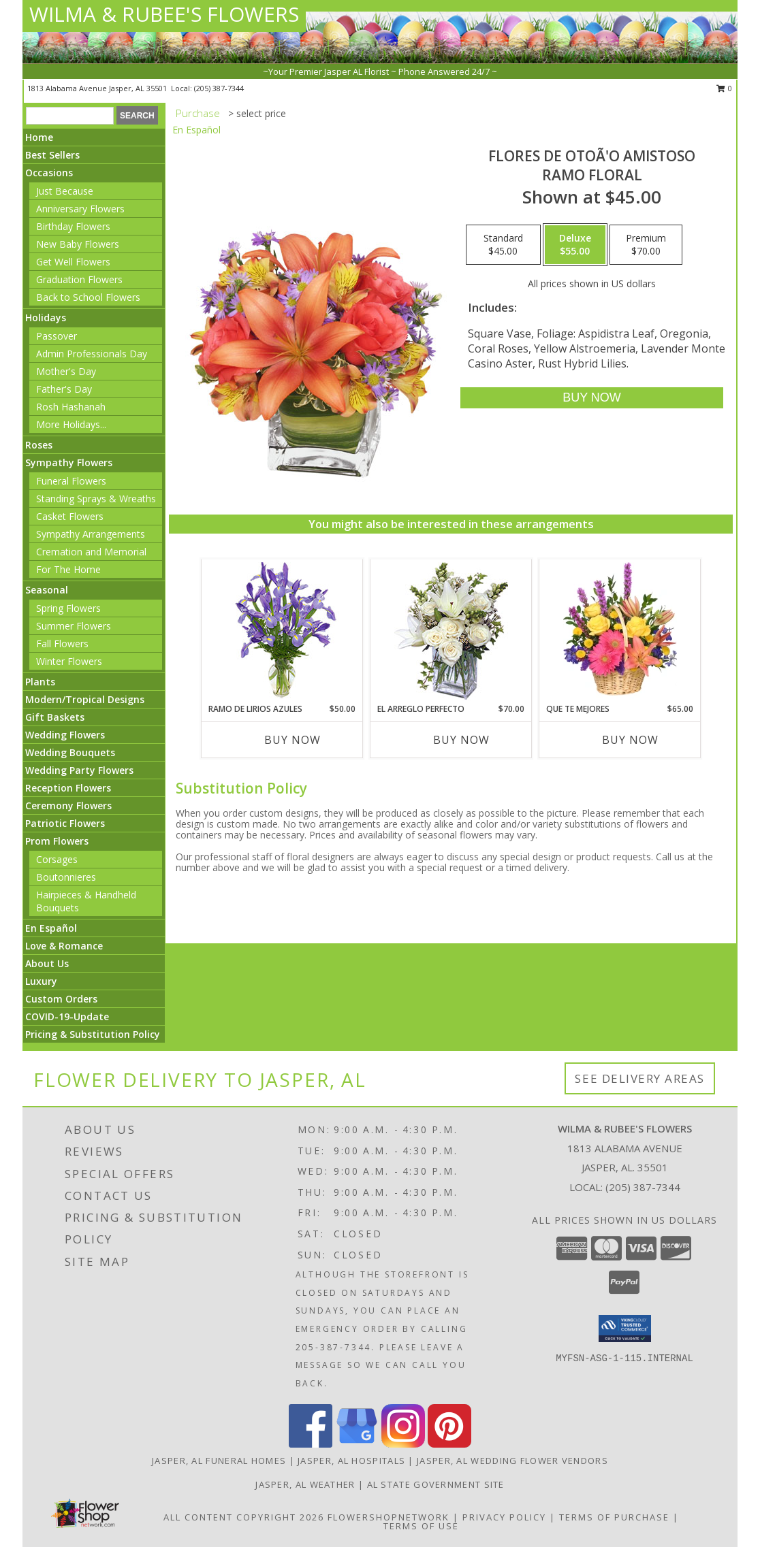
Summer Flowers (73, 625)
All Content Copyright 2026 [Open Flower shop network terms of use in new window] (243, 1517)
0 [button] (724, 88)
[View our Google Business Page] (357, 1443)
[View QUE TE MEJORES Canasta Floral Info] (620, 631)
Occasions (49, 172)
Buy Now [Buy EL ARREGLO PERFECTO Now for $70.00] (461, 739)
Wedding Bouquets (70, 752)
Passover (56, 335)
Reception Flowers (68, 787)
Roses (38, 444)
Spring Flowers (68, 608)
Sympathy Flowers (68, 462)
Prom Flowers (57, 840)
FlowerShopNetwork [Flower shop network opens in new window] (388, 1517)
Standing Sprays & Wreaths (96, 498)
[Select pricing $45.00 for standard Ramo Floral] (503, 245)
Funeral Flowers (71, 480)
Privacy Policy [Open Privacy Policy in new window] (504, 1517)
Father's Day (64, 388)
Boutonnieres (66, 876)
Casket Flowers (70, 516)
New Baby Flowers (77, 244)
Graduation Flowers (79, 279)
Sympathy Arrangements (90, 533)
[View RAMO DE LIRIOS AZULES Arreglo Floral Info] (282, 631)
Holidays (45, 317)
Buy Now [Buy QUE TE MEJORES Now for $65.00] (630, 739)
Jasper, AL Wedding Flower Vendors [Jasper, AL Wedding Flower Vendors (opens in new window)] (512, 1460)
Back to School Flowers (88, 297)
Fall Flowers (62, 643)
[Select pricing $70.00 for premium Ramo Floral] (646, 245)
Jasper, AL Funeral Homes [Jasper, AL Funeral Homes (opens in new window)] (219, 1460)
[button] (625, 1328)
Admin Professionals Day (91, 353)
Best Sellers (52, 154)
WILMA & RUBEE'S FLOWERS (164, 13)
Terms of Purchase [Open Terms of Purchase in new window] (614, 1517)
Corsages (57, 859)
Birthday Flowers (73, 226)
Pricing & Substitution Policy (92, 1034)
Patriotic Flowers (65, 823)
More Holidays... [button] (71, 424)
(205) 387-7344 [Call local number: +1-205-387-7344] (219, 88)
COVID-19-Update (67, 1016)
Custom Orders (61, 998)
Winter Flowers (69, 661)
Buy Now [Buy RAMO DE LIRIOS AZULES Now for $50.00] (292, 739)
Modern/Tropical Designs (84, 699)
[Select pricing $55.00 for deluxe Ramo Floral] (575, 245)
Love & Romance (64, 945)
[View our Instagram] (403, 1443)
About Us (47, 963)
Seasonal (46, 589)
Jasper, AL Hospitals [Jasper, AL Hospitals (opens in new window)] (351, 1460)
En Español (51, 928)
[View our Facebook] (310, 1443)
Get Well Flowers (73, 261)
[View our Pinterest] (449, 1443)
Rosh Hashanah (71, 406)
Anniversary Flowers (80, 208)
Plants (40, 681)
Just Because (64, 190)
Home (39, 137)
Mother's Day (66, 371)
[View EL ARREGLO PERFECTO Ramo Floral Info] (451, 631)
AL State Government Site (436, 1484)
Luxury (41, 981)
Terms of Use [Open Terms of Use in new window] (421, 1526)
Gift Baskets (54, 717)
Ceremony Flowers (68, 805)
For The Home (68, 569)
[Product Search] (70, 116)
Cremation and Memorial (91, 551)
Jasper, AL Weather (305, 1484)
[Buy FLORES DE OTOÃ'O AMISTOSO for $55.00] (591, 397)
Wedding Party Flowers (79, 770)
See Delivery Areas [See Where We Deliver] (640, 1078)
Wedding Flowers (65, 734)
